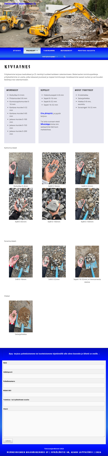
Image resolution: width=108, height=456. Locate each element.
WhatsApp (45, 124)
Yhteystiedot (51, 57)
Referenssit (66, 51)
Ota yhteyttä (47, 113)
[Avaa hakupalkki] (64, 57)
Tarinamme (49, 51)
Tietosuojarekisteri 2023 (54, 449)
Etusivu (17, 51)
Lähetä (7, 441)
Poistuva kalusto (86, 51)
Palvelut (33, 51)
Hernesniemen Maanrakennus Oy (20, 3)
